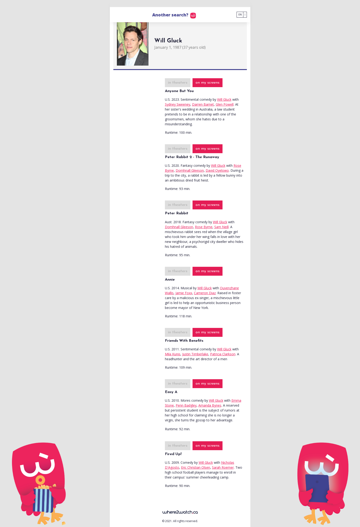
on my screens (207, 83)
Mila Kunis (172, 354)
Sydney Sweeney (177, 104)
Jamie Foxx (183, 293)
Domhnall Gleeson (190, 170)
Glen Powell (225, 104)
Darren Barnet (203, 104)
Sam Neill (221, 227)
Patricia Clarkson (222, 354)
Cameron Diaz (205, 293)
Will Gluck (224, 99)
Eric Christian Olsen (195, 467)
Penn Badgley (186, 405)
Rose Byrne (203, 227)
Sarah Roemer (223, 467)
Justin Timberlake (195, 354)
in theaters (177, 83)
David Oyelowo (217, 170)
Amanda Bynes (209, 405)
